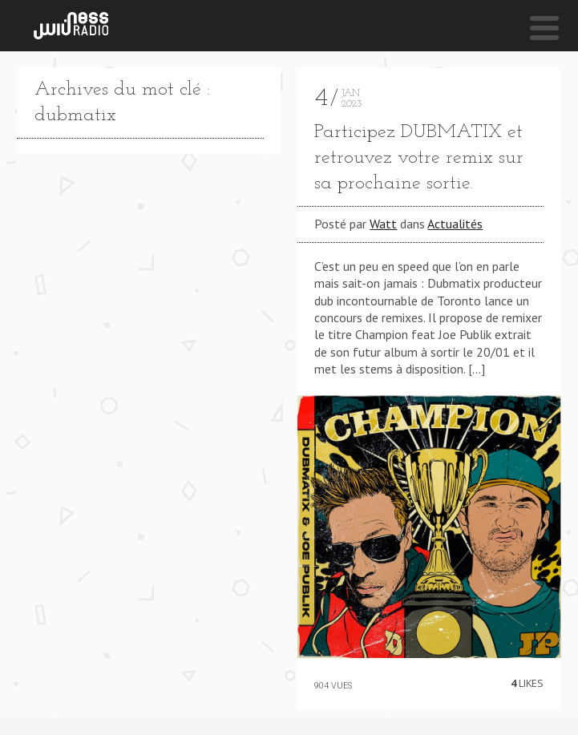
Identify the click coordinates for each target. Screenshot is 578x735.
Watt (383, 224)
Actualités (455, 224)
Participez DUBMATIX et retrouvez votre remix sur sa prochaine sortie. (418, 158)
